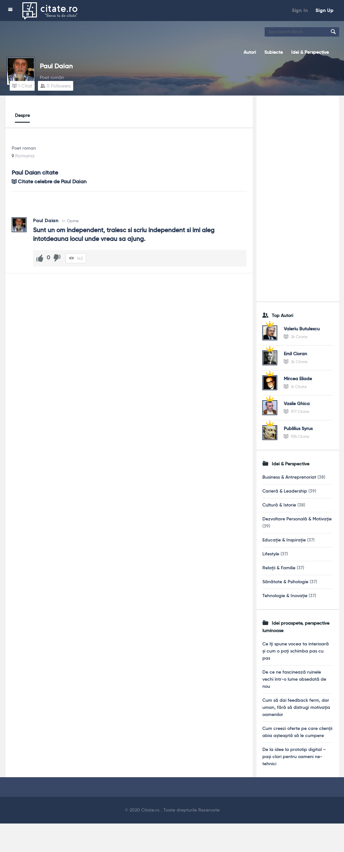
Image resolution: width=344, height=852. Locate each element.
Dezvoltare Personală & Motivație (297, 519)
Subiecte (273, 52)
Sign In (300, 10)
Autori (250, 52)
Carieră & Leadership (284, 491)
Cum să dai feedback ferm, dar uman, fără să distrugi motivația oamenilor (296, 707)
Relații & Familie (278, 568)
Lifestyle (270, 554)
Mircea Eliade (298, 379)
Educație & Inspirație (284, 540)
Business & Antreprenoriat (289, 477)
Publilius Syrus (298, 428)
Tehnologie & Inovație (284, 596)
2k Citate (295, 337)
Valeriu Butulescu (302, 329)
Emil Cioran (295, 354)
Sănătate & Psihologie (285, 582)
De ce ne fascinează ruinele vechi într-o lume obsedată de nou (294, 679)
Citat (22, 85)
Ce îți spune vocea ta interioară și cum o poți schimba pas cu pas (295, 651)
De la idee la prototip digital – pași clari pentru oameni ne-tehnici (294, 756)
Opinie (73, 221)
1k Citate (295, 386)
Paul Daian (56, 66)
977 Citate (296, 411)
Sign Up (324, 10)
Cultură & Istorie (279, 505)
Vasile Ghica (297, 404)
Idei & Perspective (310, 52)
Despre (22, 115)
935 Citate (296, 436)
